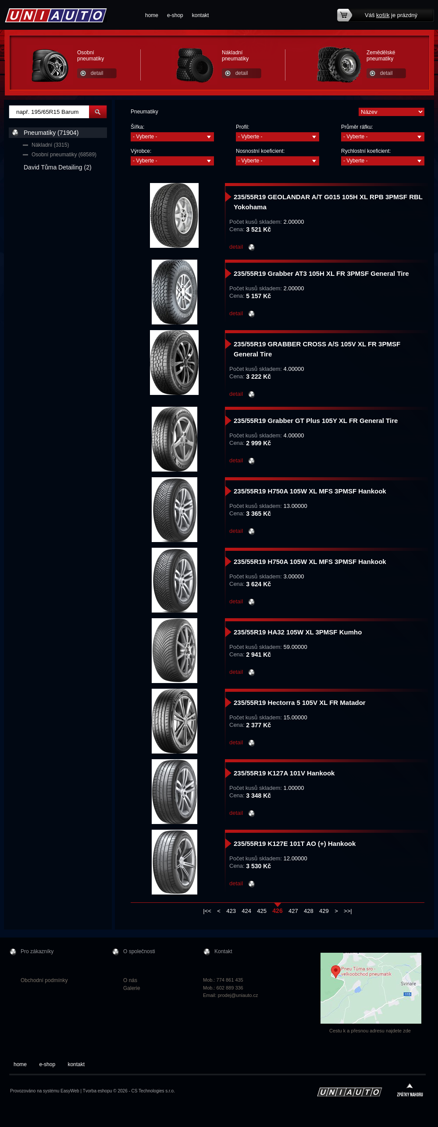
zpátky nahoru (410, 1091)
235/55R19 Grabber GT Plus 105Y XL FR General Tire (316, 420)
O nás (130, 980)
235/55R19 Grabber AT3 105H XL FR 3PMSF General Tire (321, 273)
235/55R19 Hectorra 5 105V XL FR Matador (300, 702)
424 (246, 911)
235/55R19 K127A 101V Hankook (284, 773)
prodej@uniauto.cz (238, 995)
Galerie (131, 988)
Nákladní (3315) (50, 145)
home (151, 15)
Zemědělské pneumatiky (381, 55)
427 (293, 911)
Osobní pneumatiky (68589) (64, 154)
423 (231, 911)
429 (324, 911)
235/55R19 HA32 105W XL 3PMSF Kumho (298, 632)
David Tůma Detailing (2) (58, 167)
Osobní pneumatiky (90, 55)
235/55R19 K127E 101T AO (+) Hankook (295, 843)
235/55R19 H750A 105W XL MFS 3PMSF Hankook (310, 491)
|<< (207, 911)
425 (262, 911)
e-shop (175, 15)
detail (97, 73)
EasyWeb (70, 1090)
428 (308, 911)
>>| (348, 911)
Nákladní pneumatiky (235, 55)
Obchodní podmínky (44, 980)
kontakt (200, 15)
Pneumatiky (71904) (51, 132)
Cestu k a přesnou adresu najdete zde (370, 1030)
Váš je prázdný (391, 15)
